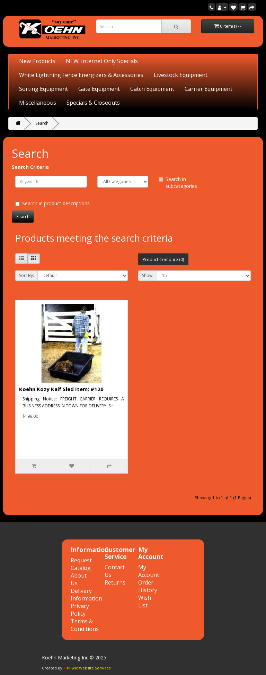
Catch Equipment (152, 89)
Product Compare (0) (163, 259)
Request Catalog (81, 564)
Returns (115, 582)
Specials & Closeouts (93, 102)
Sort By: (26, 275)
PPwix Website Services (88, 667)
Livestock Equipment (180, 75)
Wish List (144, 601)
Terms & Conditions (85, 625)
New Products (37, 61)
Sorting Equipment (43, 89)
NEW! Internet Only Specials (102, 61)
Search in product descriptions (52, 203)
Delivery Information (86, 594)
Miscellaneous (37, 102)
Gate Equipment (99, 89)
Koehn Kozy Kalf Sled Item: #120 (61, 389)
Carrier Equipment (208, 89)
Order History (147, 586)
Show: (147, 275)
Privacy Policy (80, 609)
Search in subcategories (178, 182)
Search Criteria (30, 167)
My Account (148, 571)
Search (41, 123)
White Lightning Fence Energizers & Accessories (81, 75)
